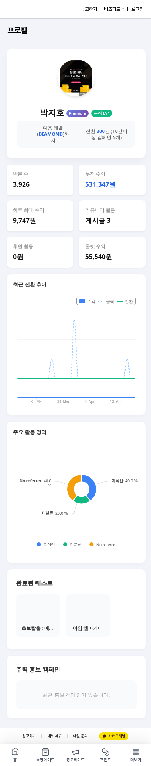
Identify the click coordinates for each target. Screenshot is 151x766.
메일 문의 (80, 736)
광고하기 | (91, 9)
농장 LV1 (102, 113)
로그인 (137, 9)
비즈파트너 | (116, 9)
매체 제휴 (54, 736)
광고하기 (29, 736)
